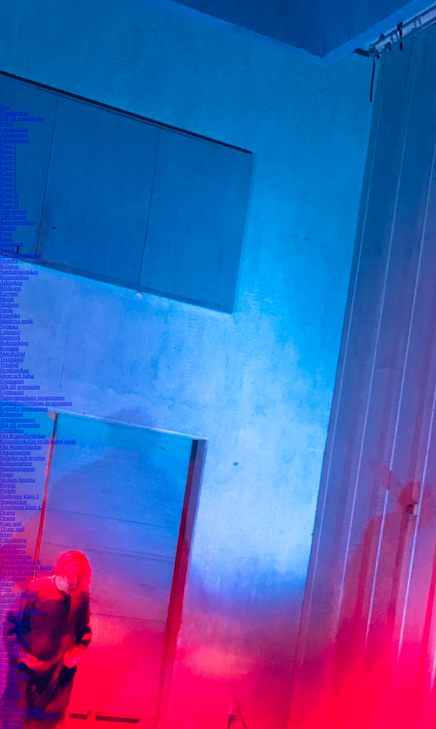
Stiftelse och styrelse (22, 458)
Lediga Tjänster (17, 595)
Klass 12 (9, 206)
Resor (6, 534)
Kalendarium (14, 677)
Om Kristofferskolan (23, 436)
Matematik (12, 244)
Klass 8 (8, 184)
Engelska (10, 315)
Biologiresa (12, 551)
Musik (7, 299)
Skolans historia (17, 480)
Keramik (9, 348)
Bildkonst (10, 288)
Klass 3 (8, 157)
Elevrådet (10, 649)
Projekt (8, 485)
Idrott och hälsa (17, 376)
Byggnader (12, 617)
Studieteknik (14, 655)
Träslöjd (9, 365)
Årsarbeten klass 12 (21, 507)
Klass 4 (8, 162)
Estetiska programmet (24, 409)
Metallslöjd (12, 354)
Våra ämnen (13, 211)
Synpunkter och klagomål (28, 715)
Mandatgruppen (17, 469)
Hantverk (10, 337)
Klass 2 (8, 151)
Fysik (6, 233)
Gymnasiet (12, 381)
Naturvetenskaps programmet (32, 398)
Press (6, 589)
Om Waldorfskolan (21, 447)
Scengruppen (14, 644)
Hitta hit (9, 699)
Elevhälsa (10, 693)
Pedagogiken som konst (26, 567)
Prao (5, 660)
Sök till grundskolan (22, 118)
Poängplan (11, 414)
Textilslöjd (11, 359)
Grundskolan (14, 113)
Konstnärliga (14, 277)
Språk (6, 310)
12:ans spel (12, 529)
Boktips (8, 671)
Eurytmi (9, 294)
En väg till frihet (18, 573)
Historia (9, 261)
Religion (9, 266)
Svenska (9, 326)
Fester (6, 474)
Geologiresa (13, 545)
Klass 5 (8, 168)
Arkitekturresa (15, 556)
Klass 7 (8, 179)
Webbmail (11, 726)
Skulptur (9, 305)
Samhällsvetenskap (21, 255)
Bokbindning (14, 343)
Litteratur (10, 332)
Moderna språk (16, 321)
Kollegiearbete (16, 463)
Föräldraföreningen (21, 710)
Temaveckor (13, 502)
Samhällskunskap (19, 272)
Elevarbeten (13, 578)
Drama (7, 513)
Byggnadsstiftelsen (21, 611)
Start (5, 107)
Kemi (6, 239)
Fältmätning (13, 540)
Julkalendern (14, 135)
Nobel (6, 124)
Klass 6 (8, 173)
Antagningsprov (17, 419)
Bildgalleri (11, 666)
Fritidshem (12, 430)
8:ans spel (11, 523)
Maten (7, 584)
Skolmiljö (11, 600)
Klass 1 (8, 146)
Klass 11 (9, 201)
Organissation (15, 452)
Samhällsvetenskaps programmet (36, 403)
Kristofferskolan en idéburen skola (38, 441)
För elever (11, 627)
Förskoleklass (15, 140)
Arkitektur (11, 283)
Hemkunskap (14, 370)
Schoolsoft (11, 638)
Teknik (7, 250)
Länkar (7, 704)
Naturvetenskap (17, 222)
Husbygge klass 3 (19, 496)
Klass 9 (8, 190)
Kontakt (9, 682)
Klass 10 (9, 195)
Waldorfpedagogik (20, 562)
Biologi (8, 228)
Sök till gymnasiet (20, 387)
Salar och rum (15, 622)
